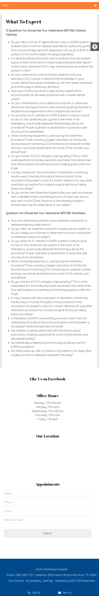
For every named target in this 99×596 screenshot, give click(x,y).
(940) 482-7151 (24, 575)
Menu (5, 5)
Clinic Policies (16, 580)
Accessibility (33, 580)
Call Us (34, 592)
